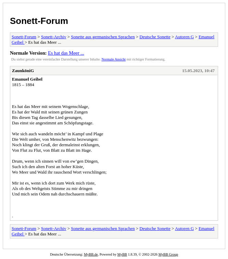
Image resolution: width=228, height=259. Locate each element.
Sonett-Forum (39, 21)
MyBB (122, 254)
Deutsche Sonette (155, 36)
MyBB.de (91, 254)
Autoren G (184, 36)
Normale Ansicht (114, 59)
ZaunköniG (23, 70)
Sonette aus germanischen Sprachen (103, 36)
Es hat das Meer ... (66, 53)
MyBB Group (168, 254)
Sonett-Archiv (53, 36)
